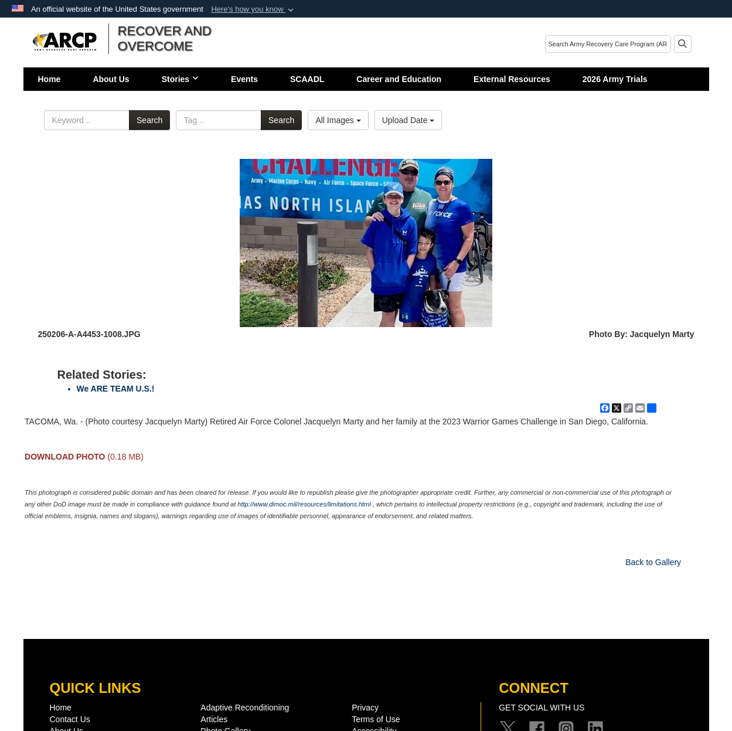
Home (49, 79)
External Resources (512, 79)
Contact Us (70, 719)
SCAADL (307, 79)
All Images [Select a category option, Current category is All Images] (337, 120)
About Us (111, 79)
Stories (180, 79)
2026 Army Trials (615, 79)
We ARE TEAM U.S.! (116, 388)
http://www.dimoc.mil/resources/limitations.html (303, 504)
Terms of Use (376, 719)
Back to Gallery (653, 562)
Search (149, 120)
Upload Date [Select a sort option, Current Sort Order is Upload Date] (408, 120)
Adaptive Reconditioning (244, 707)
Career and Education (398, 79)
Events (244, 79)
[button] (253, 9)
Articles (213, 719)
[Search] (608, 44)
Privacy (365, 707)
